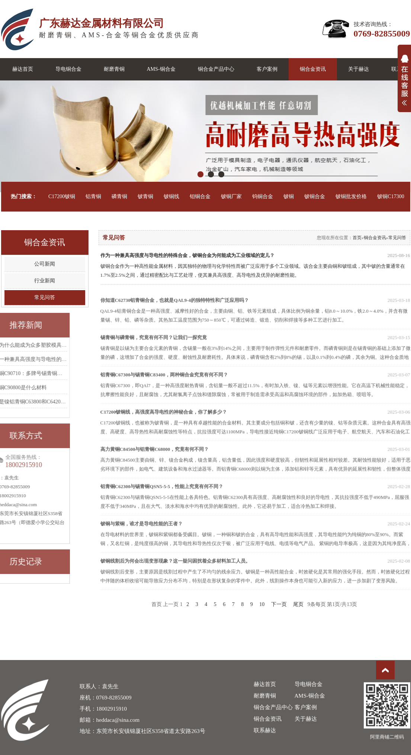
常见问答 (44, 297)
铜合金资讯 (313, 69)
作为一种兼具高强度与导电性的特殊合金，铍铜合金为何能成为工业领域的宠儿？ (255, 255)
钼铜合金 (200, 196)
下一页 (279, 604)
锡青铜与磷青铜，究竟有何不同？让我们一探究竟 (255, 351)
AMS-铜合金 (161, 69)
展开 (404, 84)
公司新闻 (44, 264)
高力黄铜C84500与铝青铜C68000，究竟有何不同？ (255, 462)
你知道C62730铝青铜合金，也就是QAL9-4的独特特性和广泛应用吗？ (255, 313)
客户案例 (267, 69)
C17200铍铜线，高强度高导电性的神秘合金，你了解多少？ (255, 425)
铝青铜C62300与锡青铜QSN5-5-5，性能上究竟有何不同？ (255, 500)
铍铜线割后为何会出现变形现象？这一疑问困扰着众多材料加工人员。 (255, 574)
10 (261, 604)
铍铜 (288, 196)
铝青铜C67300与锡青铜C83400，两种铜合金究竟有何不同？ (255, 388)
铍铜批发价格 (351, 196)
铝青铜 (93, 196)
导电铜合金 (68, 69)
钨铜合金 (262, 196)
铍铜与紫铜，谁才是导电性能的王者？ (255, 537)
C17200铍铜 (61, 196)
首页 (357, 237)
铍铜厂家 (231, 196)
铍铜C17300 (390, 196)
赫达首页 (22, 69)
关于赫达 (358, 69)
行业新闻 (44, 280)
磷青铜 (119, 196)
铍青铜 (145, 196)
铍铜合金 (314, 196)
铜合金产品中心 (216, 69)
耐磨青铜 (114, 69)
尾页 (298, 604)
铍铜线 (171, 196)
